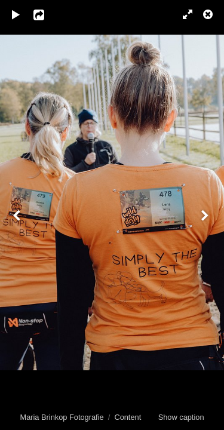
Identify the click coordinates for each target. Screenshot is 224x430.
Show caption (181, 417)
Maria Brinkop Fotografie (61, 417)
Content (127, 417)
